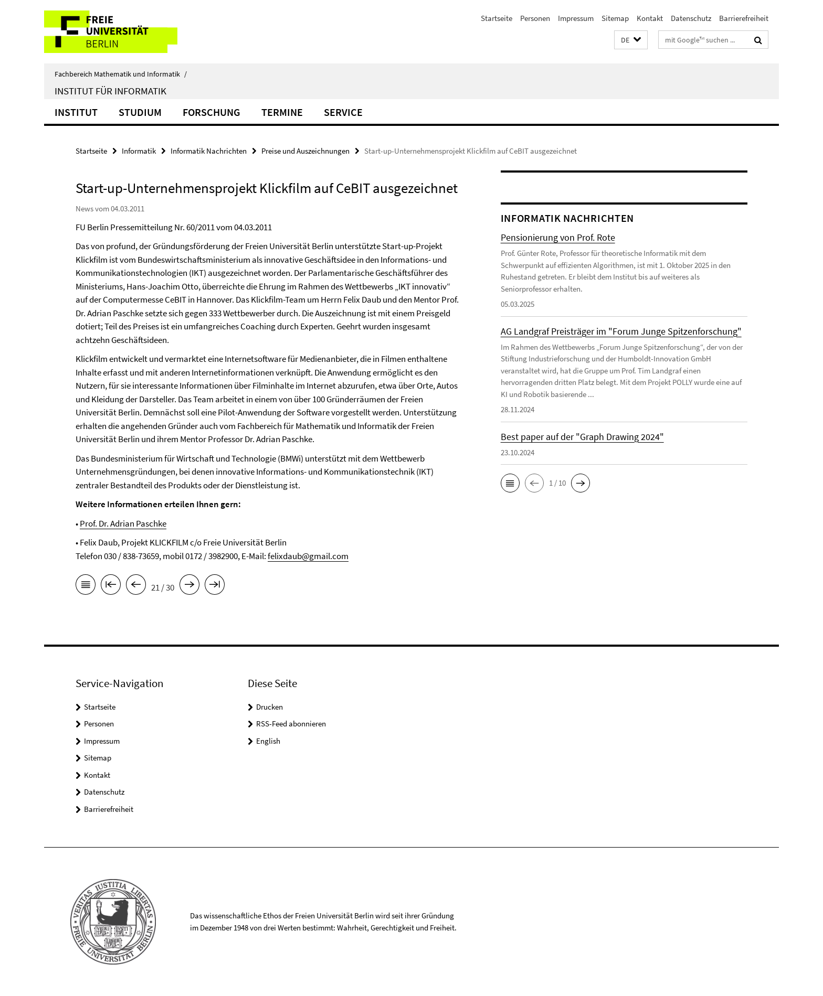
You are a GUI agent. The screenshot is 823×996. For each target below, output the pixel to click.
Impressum (576, 18)
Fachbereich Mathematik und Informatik (121, 74)
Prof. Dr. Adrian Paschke (123, 523)
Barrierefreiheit (743, 18)
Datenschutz (691, 18)
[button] (631, 40)
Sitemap (615, 18)
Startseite (496, 18)
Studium (140, 112)
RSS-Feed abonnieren (291, 724)
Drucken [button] (269, 707)
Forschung (211, 112)
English (268, 741)
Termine (282, 112)
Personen (535, 18)
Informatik (139, 151)
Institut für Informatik (110, 90)
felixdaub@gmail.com (308, 556)
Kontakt (650, 18)
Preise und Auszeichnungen (305, 151)
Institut (76, 112)
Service (343, 112)
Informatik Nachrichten (209, 151)
